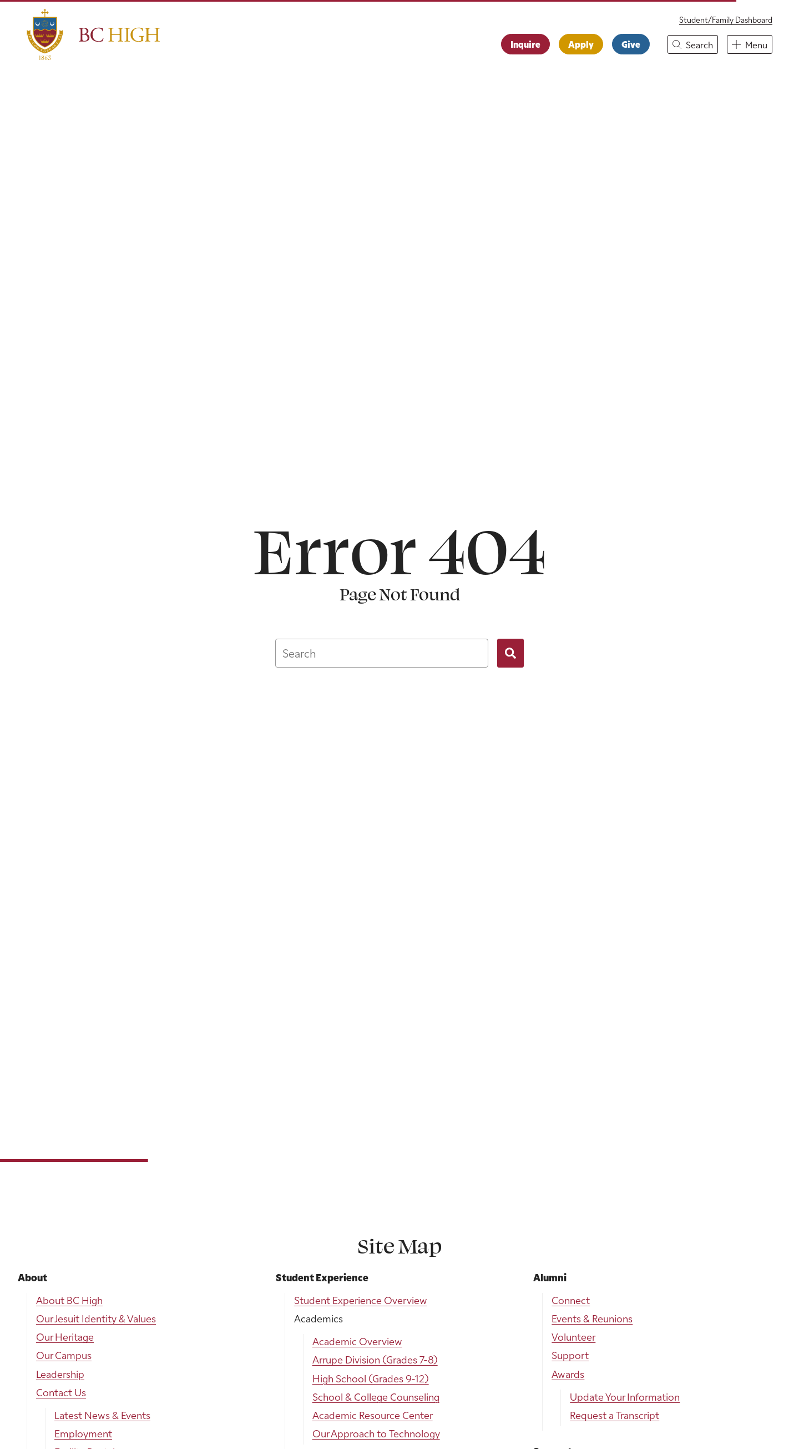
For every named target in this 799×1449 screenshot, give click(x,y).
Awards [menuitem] (568, 1374)
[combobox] (381, 653)
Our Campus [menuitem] (64, 1355)
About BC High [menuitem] (69, 1300)
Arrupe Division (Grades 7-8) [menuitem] (375, 1359)
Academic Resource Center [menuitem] (372, 1415)
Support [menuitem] (570, 1355)
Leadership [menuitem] (60, 1374)
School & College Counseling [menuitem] (375, 1396)
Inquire (525, 44)
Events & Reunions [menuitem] (592, 1318)
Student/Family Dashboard (725, 19)
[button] (692, 44)
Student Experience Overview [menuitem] (360, 1300)
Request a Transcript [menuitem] (614, 1415)
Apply (581, 44)
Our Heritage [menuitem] (65, 1336)
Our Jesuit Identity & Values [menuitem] (96, 1318)
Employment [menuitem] (83, 1433)
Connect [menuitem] (571, 1300)
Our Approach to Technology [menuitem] (376, 1433)
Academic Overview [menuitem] (357, 1341)
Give (630, 44)
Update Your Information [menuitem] (625, 1396)
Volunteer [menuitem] (573, 1336)
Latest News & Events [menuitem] (102, 1415)
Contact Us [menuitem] (61, 1392)
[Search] (510, 653)
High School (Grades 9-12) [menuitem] (370, 1378)
